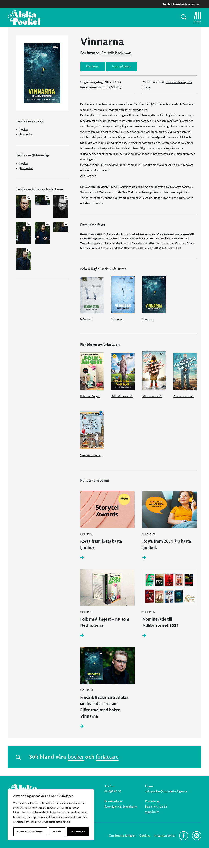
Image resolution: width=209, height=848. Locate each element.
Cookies (144, 836)
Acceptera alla (77, 831)
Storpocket (26, 134)
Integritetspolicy (164, 836)
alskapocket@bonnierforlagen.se (166, 791)
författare (107, 757)
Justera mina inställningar (30, 831)
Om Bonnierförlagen (122, 836)
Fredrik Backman (116, 53)
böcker (76, 757)
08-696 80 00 (112, 791)
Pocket (24, 130)
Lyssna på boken (121, 66)
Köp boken (92, 66)
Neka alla (56, 831)
